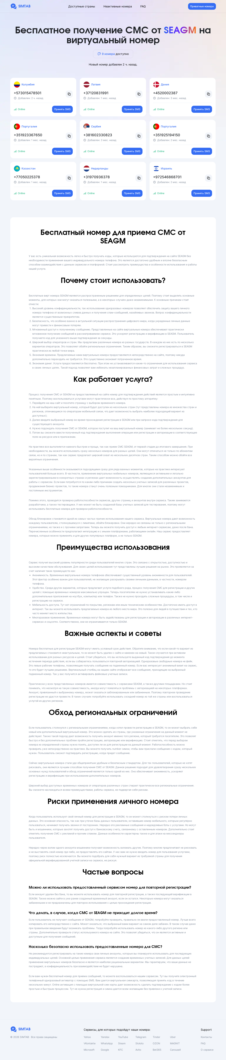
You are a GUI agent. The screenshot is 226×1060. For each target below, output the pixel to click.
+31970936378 (96, 177)
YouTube (123, 1036)
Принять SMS (62, 109)
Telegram (140, 1036)
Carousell (175, 1049)
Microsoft (89, 1049)
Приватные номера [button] (202, 6)
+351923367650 (28, 135)
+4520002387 (165, 93)
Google (105, 1049)
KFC (120, 1049)
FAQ (143, 6)
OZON (156, 1043)
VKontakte (90, 1043)
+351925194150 (166, 135)
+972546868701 (167, 177)
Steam (122, 1043)
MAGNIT (175, 1043)
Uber (173, 1036)
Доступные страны (81, 6)
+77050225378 (27, 177)
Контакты (206, 1036)
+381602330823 (97, 135)
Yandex (105, 1036)
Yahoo (87, 1036)
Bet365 (157, 1049)
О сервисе (207, 1049)
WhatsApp (107, 1043)
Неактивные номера (117, 6)
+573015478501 (27, 93)
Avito (138, 1049)
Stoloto (139, 1043)
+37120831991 (95, 93)
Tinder (156, 1036)
